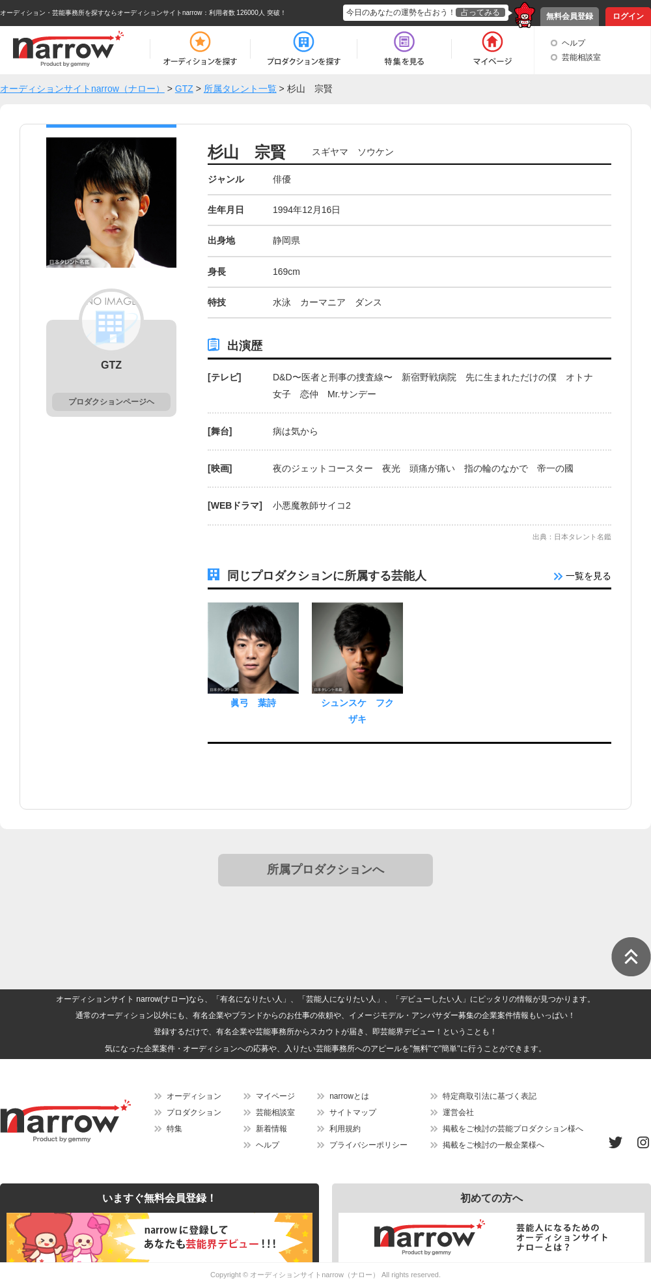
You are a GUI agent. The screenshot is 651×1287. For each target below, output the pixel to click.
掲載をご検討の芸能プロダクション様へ (513, 1128)
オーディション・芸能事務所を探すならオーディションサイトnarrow (101, 12)
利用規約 (345, 1128)
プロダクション (194, 1112)
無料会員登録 (569, 16)
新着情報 (271, 1128)
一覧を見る (582, 576)
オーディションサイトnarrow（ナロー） (315, 1275)
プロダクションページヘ (111, 401)
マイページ (275, 1096)
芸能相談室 (581, 57)
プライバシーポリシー (368, 1145)
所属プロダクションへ (325, 869)
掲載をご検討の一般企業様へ (493, 1145)
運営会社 (458, 1112)
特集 (174, 1128)
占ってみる (480, 12)
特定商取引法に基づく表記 (489, 1096)
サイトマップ (352, 1112)
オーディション (194, 1096)
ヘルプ (573, 43)
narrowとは (349, 1096)
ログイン (628, 16)
